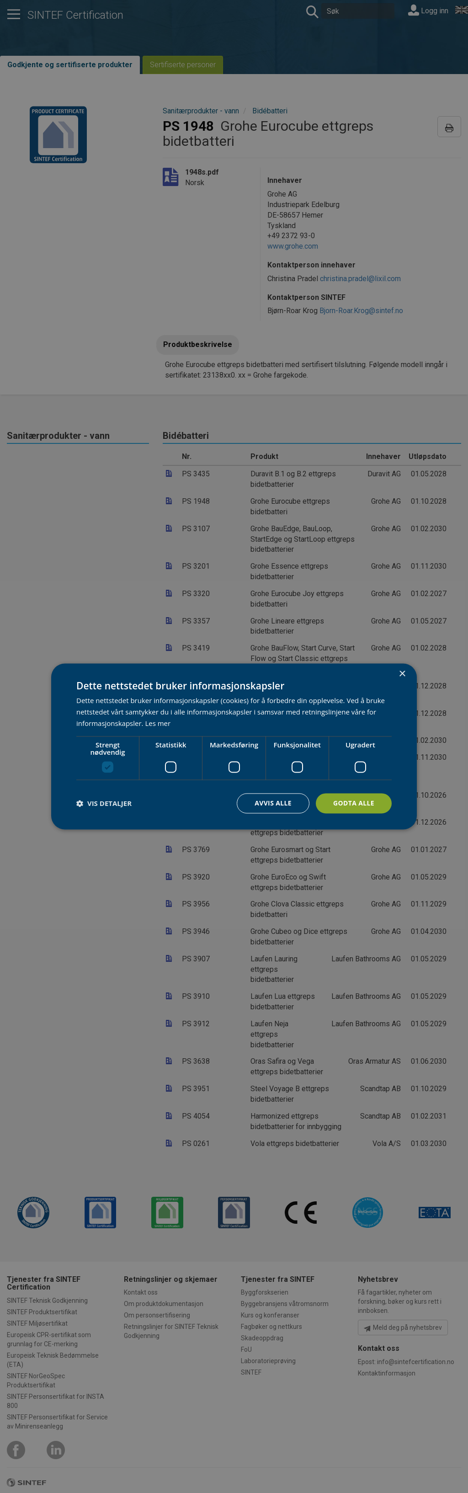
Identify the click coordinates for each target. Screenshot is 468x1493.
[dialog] (234, 746)
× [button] (402, 674)
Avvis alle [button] (272, 803)
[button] (104, 803)
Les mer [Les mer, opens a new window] (157, 723)
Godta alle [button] (353, 803)
